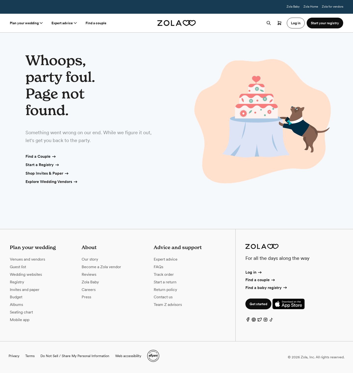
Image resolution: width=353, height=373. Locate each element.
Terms (125, 7)
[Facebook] (247, 320)
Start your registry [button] (325, 23)
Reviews (89, 274)
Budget (16, 297)
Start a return (165, 282)
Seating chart (21, 312)
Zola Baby (293, 6)
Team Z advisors (168, 304)
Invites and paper (24, 289)
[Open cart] (279, 23)
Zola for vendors (332, 6)
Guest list (18, 267)
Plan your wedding (27, 23)
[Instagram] (265, 320)
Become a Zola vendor (101, 267)
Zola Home (310, 6)
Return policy (165, 289)
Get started (258, 304)
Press (86, 297)
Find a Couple (40, 156)
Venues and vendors (27, 259)
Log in (253, 272)
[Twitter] (259, 320)
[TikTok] (271, 320)
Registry (17, 282)
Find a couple (96, 23)
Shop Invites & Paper (47, 173)
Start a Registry (42, 165)
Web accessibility (128, 356)
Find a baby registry (266, 287)
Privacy (14, 356)
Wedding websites (26, 274)
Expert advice (64, 23)
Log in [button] (296, 23)
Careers (89, 289)
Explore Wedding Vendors (51, 182)
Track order (164, 274)
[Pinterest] (253, 320)
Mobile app (19, 319)
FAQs (158, 267)
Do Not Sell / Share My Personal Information (74, 356)
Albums (16, 304)
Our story (90, 259)
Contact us (163, 297)
